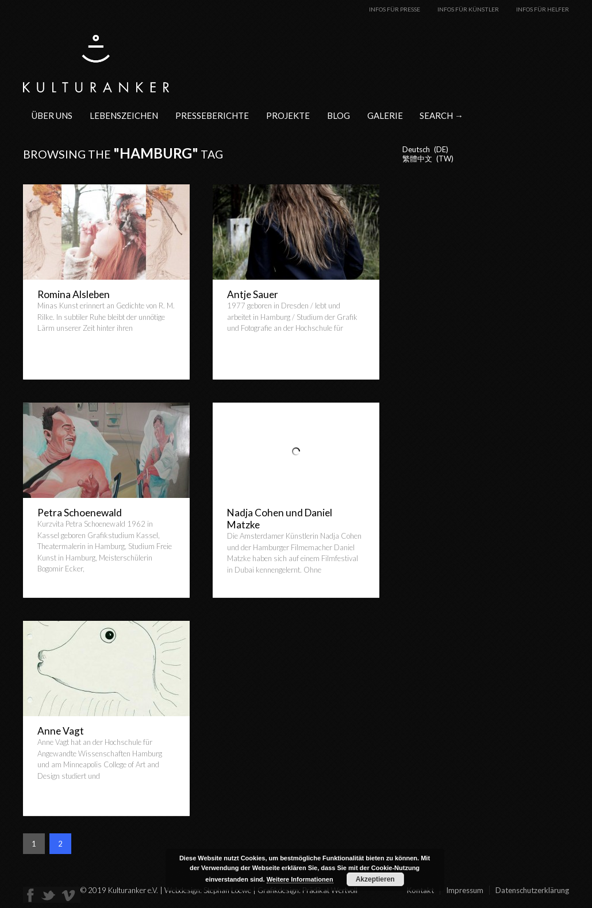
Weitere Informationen (300, 879)
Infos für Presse (394, 9)
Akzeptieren (375, 879)
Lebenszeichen (124, 115)
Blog (338, 115)
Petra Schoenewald (79, 513)
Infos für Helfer (542, 9)
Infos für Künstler (468, 9)
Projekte (288, 115)
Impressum (464, 890)
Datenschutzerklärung (532, 890)
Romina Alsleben (73, 294)
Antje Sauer (252, 294)
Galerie (385, 115)
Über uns (52, 115)
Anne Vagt (60, 731)
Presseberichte (212, 115)
